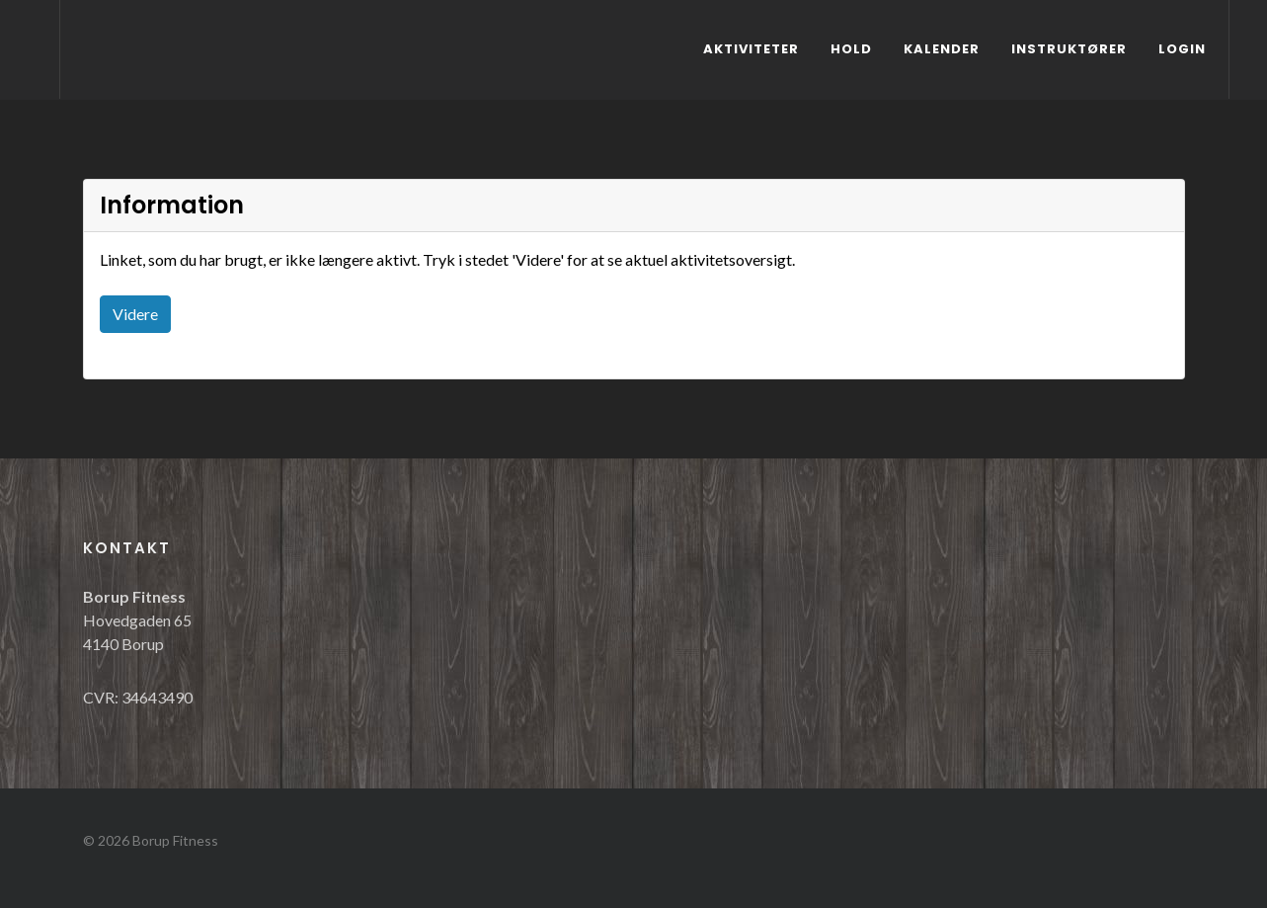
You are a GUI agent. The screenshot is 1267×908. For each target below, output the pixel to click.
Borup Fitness (175, 840)
